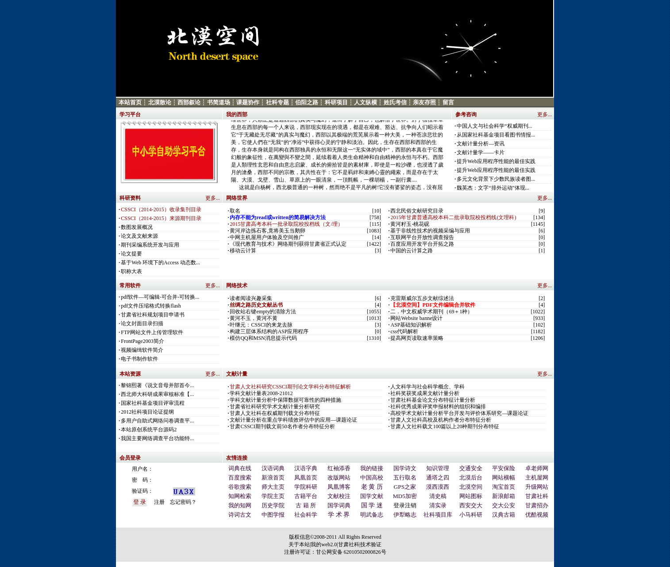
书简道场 (218, 102)
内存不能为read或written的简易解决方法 (277, 217)
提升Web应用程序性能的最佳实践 (496, 161)
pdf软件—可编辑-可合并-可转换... (160, 297)
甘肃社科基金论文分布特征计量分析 (432, 400)
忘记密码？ (183, 502)
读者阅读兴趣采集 (251, 298)
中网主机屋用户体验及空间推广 (267, 237)
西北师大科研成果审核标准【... (157, 394)
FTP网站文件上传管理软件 (152, 332)
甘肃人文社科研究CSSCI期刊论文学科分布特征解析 (290, 387)
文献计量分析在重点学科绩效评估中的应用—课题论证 (293, 420)
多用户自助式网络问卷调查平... (157, 421)
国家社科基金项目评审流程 (153, 403)
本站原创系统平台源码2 (149, 429)
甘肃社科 (348, 544)
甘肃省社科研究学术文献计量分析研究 (275, 406)
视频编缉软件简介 (142, 350)
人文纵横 (365, 102)
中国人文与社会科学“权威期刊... (494, 126)
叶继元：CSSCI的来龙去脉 (261, 325)
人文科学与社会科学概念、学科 (427, 387)
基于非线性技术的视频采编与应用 (430, 231)
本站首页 (130, 102)
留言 (448, 102)
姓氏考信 (395, 102)
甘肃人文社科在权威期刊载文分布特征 (275, 413)
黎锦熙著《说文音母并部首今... (157, 385)
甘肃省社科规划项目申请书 (153, 315)
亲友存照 (424, 102)
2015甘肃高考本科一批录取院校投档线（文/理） (286, 224)
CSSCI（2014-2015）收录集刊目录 (161, 209)
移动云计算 (243, 250)
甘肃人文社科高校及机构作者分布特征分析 (440, 420)
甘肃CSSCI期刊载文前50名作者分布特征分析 (282, 426)
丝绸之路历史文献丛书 (256, 305)
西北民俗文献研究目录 (416, 211)
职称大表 (131, 271)
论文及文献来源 (139, 236)
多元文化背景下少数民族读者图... (496, 179)
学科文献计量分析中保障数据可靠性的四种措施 (285, 400)
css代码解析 (404, 331)
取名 (235, 211)
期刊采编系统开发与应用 (150, 245)
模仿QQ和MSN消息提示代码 (263, 338)
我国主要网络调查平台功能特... (157, 438)
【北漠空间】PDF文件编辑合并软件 (432, 305)
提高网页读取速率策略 (416, 338)
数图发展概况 (137, 227)
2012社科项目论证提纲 (147, 412)
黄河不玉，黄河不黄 (253, 318)
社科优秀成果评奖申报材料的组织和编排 (438, 406)
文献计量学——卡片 (480, 152)
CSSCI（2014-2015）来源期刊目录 (161, 218)
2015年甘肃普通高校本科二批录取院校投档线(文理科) (453, 217)
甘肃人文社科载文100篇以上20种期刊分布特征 (444, 426)
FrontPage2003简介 (142, 341)
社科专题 (277, 102)
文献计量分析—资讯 (480, 144)
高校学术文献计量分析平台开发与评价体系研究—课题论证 (459, 413)
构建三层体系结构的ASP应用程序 (269, 331)
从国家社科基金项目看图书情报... (496, 135)
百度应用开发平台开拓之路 (422, 244)
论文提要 (131, 254)
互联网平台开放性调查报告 (422, 237)
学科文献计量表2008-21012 (261, 393)
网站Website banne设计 (416, 318)
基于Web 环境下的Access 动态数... (160, 262)
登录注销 (404, 505)
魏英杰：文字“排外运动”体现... (493, 188)
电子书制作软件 (139, 359)
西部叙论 (188, 102)
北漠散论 (159, 102)
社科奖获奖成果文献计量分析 (424, 393)
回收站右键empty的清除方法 (263, 311)
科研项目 (336, 102)
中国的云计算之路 (411, 250)
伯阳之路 (306, 102)
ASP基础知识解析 (411, 325)
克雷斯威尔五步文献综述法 (422, 298)
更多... (544, 114)
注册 (159, 502)
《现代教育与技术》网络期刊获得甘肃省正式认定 (288, 244)
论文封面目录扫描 (142, 323)
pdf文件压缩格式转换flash (151, 306)
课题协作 (247, 102)
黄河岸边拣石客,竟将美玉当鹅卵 (267, 231)
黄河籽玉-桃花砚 (409, 224)
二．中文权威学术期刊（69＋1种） (431, 311)
